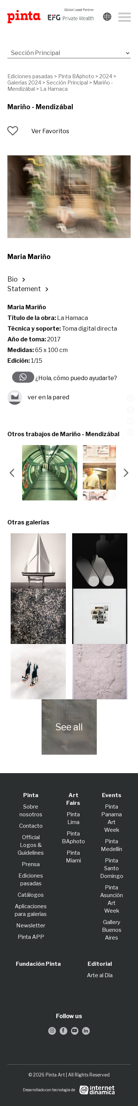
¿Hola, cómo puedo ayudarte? (75, 378)
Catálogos (31, 895)
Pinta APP (31, 937)
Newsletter (30, 925)
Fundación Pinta (38, 964)
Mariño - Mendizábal (40, 107)
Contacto (31, 826)
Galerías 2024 (24, 82)
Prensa (31, 864)
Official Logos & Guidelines (31, 845)
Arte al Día (100, 975)
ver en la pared (38, 397)
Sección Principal (67, 82)
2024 (105, 76)
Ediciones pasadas (30, 76)
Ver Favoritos (50, 131)
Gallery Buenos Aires (111, 930)
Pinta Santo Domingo (111, 868)
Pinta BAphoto (76, 76)
